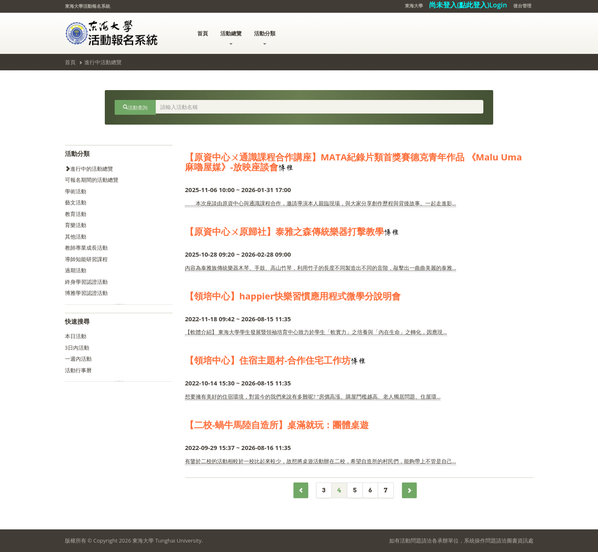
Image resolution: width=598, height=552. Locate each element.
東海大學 (414, 5)
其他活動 (75, 236)
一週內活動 (78, 358)
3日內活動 (77, 347)
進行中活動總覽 (103, 62)
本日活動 (75, 336)
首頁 (202, 33)
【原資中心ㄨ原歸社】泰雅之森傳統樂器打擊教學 (284, 231)
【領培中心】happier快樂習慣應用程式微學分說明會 (293, 296)
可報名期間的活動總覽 (91, 179)
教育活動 (75, 214)
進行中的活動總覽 (89, 168)
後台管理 (522, 5)
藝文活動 (75, 202)
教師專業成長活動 (86, 247)
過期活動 (75, 270)
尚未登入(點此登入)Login (468, 4)
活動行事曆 (78, 370)
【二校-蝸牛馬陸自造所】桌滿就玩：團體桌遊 (277, 424)
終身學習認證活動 (86, 281)
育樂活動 (75, 225)
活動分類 (264, 37)
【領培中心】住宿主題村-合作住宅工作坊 (268, 360)
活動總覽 (231, 37)
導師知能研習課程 (86, 259)
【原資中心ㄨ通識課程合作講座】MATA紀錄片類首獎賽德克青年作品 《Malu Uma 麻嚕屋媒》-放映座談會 (353, 162)
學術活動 (75, 191)
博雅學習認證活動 (86, 293)
